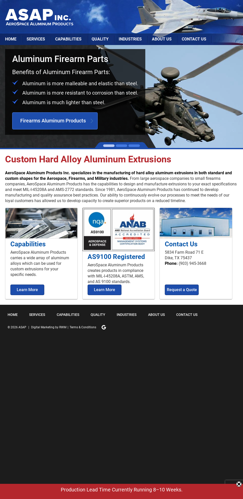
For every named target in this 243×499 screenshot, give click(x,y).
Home (10, 39)
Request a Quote (182, 289)
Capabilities (68, 39)
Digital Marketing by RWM (48, 327)
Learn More (27, 289)
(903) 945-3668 (192, 263)
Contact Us (194, 39)
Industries (130, 39)
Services (36, 39)
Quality (100, 39)
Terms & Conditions (83, 327)
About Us (162, 39)
